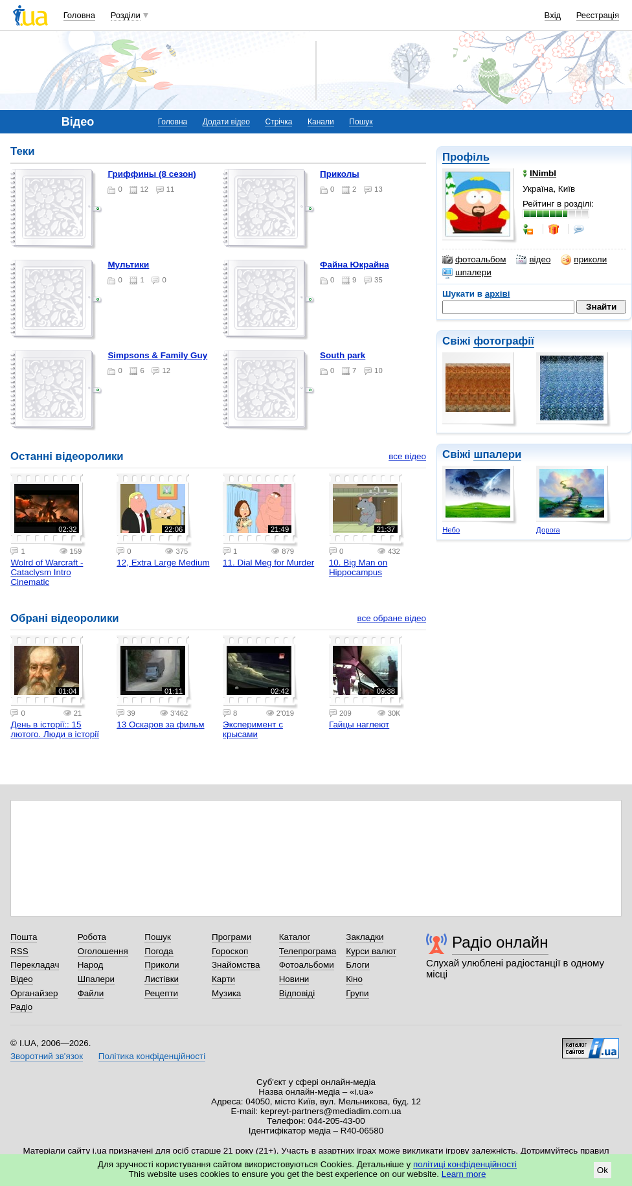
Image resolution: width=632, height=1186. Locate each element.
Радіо (21, 1007)
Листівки (161, 979)
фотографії (503, 341)
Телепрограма (308, 951)
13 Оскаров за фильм (160, 724)
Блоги (358, 965)
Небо (451, 530)
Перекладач (34, 965)
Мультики (128, 264)
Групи (357, 993)
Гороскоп (230, 951)
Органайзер (34, 993)
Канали (321, 121)
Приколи (161, 965)
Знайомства (236, 965)
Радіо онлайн (500, 942)
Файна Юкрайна (354, 264)
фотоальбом (474, 260)
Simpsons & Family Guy (157, 355)
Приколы (339, 174)
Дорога (548, 530)
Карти (223, 979)
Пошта (23, 937)
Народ (91, 965)
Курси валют (371, 951)
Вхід (553, 15)
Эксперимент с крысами (253, 729)
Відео (21, 979)
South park (342, 355)
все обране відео (391, 618)
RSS (19, 951)
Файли (91, 993)
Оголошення (103, 951)
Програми (231, 937)
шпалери (466, 273)
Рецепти (161, 993)
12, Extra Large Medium (163, 562)
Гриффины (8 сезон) (151, 174)
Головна (79, 15)
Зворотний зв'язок (46, 1056)
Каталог (295, 937)
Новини (294, 979)
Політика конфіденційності (151, 1056)
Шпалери (96, 979)
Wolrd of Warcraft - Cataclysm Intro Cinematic (46, 572)
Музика (226, 993)
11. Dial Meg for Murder (268, 562)
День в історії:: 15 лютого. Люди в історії (54, 729)
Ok (602, 1170)
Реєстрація (597, 15)
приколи (584, 260)
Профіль (466, 157)
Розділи (126, 15)
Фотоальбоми (306, 965)
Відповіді (297, 993)
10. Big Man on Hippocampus (358, 567)
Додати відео (226, 121)
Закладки (364, 937)
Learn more (464, 1174)
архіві (497, 294)
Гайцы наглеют (359, 724)
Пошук (360, 121)
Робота (92, 937)
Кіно (354, 979)
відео (533, 260)
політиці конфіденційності (465, 1164)
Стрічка (278, 121)
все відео (407, 456)
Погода (158, 951)
